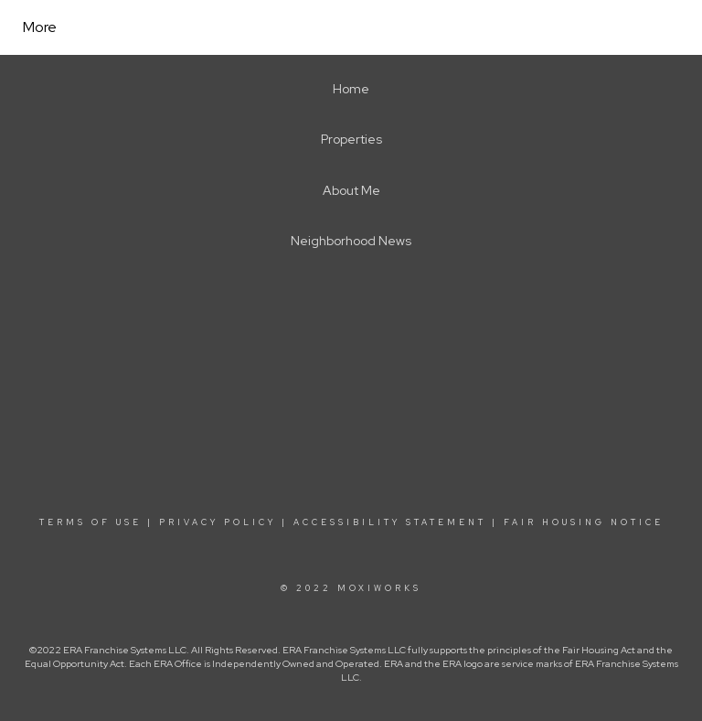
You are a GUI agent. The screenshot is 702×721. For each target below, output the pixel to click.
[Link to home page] (278, 27)
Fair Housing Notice (584, 522)
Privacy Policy (217, 522)
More (40, 27)
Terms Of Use (90, 522)
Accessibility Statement (389, 522)
